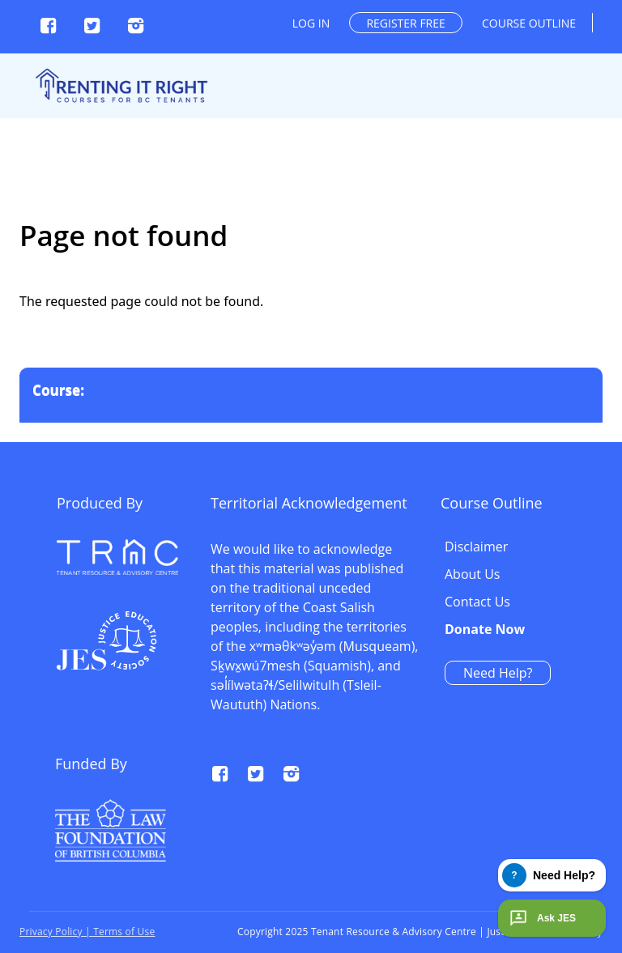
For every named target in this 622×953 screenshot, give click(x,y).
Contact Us (477, 602)
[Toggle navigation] (599, 42)
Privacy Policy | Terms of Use (87, 931)
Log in (311, 23)
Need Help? (497, 673)
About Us (473, 575)
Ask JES (541, 918)
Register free (405, 23)
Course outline (529, 23)
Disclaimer (476, 547)
